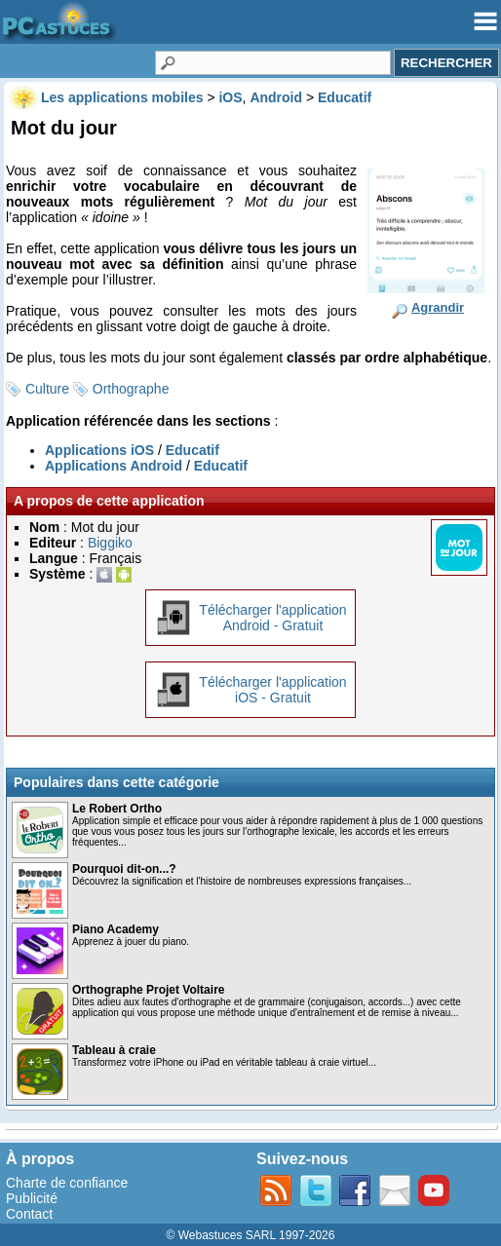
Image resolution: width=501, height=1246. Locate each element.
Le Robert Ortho (117, 808)
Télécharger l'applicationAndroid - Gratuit (272, 617)
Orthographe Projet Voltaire (148, 990)
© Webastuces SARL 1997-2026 (251, 1235)
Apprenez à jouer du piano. (130, 941)
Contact (29, 1214)
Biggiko (110, 542)
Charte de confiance (67, 1182)
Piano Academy (115, 929)
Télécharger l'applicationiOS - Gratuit (272, 689)
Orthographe (131, 388)
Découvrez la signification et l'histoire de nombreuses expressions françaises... (241, 881)
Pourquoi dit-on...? (124, 869)
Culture (47, 388)
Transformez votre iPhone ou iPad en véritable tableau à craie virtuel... (224, 1062)
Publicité (32, 1198)
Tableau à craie (114, 1050)
